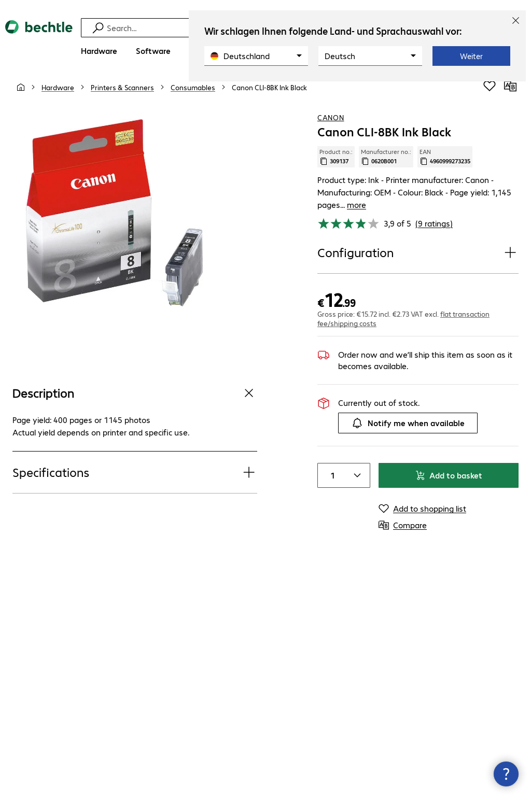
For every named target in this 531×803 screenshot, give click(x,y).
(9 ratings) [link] (434, 217)
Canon (330, 124)
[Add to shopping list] (489, 92)
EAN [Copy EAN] (445, 163)
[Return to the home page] (39, 35)
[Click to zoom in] (114, 219)
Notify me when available (408, 417)
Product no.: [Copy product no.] (336, 163)
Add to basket (448, 469)
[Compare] (510, 92)
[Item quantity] (330, 470)
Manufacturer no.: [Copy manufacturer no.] (386, 163)
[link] (269, 94)
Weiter (471, 56)
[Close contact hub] (506, 774)
